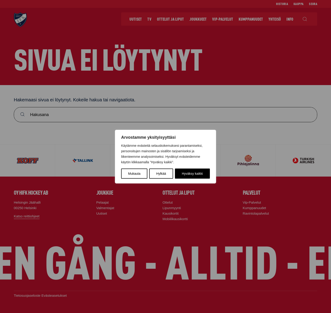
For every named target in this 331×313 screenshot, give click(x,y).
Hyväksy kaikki (192, 173)
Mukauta (134, 173)
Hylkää (161, 173)
